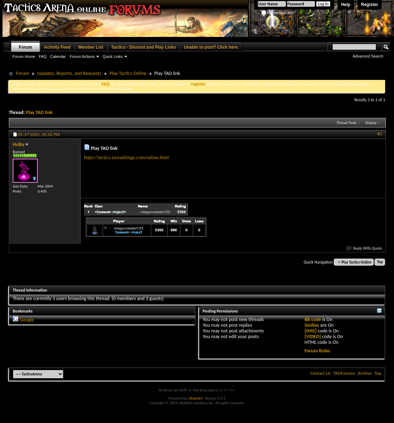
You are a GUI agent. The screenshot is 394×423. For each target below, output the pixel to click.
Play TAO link (39, 112)
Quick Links (112, 56)
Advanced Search (368, 56)
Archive (365, 373)
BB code (313, 319)
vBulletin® (196, 398)
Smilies (312, 325)
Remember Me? (278, 13)
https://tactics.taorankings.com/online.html (126, 157)
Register (369, 4)
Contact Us (320, 373)
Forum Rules (317, 351)
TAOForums (344, 373)
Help (345, 4)
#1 (379, 133)
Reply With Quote (364, 248)
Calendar (58, 56)
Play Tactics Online (128, 73)
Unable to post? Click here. (211, 47)
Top (380, 262)
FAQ (42, 56)
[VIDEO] (313, 336)
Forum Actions (82, 56)
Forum (25, 47)
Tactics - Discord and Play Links (143, 47)
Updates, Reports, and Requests (69, 73)
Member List (91, 47)
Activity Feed (57, 47)
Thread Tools (347, 122)
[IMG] (311, 331)
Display (371, 122)
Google (27, 320)
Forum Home (23, 56)
